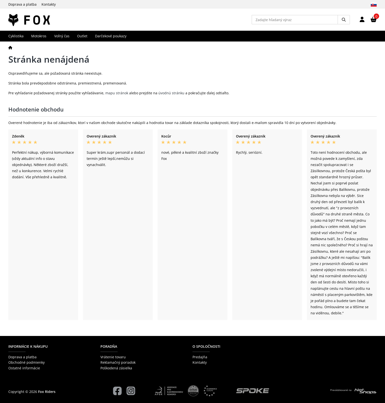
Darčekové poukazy (110, 36)
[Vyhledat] (344, 19)
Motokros (38, 36)
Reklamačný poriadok (118, 362)
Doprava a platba (22, 4)
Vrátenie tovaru (113, 357)
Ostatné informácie (24, 368)
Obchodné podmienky (26, 362)
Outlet (82, 36)
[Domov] (10, 47)
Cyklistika (16, 36)
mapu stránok (116, 93)
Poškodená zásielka (116, 368)
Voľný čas (61, 36)
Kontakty (48, 4)
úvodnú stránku (171, 93)
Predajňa (199, 357)
